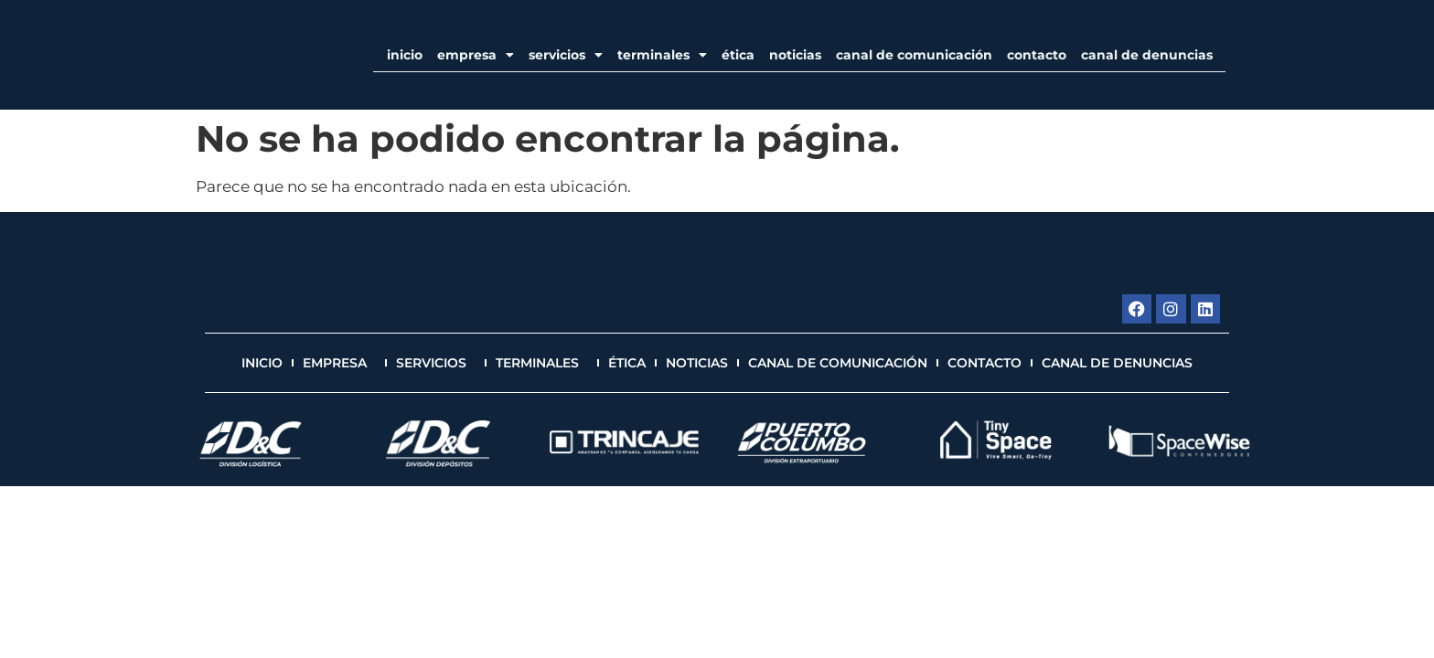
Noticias (795, 55)
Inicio (405, 55)
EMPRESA (475, 54)
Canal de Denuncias (1147, 55)
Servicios (566, 54)
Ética (738, 55)
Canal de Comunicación (914, 55)
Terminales (662, 54)
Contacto (1036, 55)
